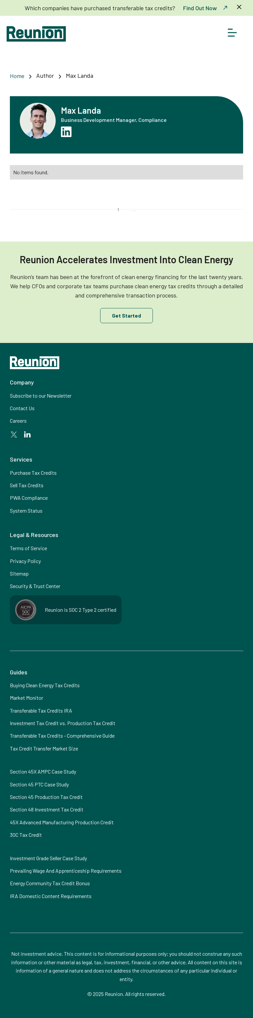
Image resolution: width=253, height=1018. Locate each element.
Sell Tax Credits (26, 485)
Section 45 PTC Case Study (39, 784)
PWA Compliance (29, 498)
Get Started (126, 315)
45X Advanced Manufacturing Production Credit (62, 822)
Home (17, 75)
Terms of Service (28, 548)
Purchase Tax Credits (33, 472)
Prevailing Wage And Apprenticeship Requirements (66, 870)
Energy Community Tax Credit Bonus (50, 883)
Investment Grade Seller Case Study (48, 858)
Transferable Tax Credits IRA (41, 710)
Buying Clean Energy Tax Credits (45, 685)
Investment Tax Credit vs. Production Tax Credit (62, 723)
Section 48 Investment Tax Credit (46, 809)
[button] (232, 34)
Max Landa (79, 75)
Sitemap (19, 573)
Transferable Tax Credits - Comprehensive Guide (62, 735)
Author (45, 75)
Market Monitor (26, 697)
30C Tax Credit (26, 835)
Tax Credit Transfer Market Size (44, 748)
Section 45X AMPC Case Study (43, 771)
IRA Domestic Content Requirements (51, 896)
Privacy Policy (25, 561)
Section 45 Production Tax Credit (46, 797)
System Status (26, 510)
